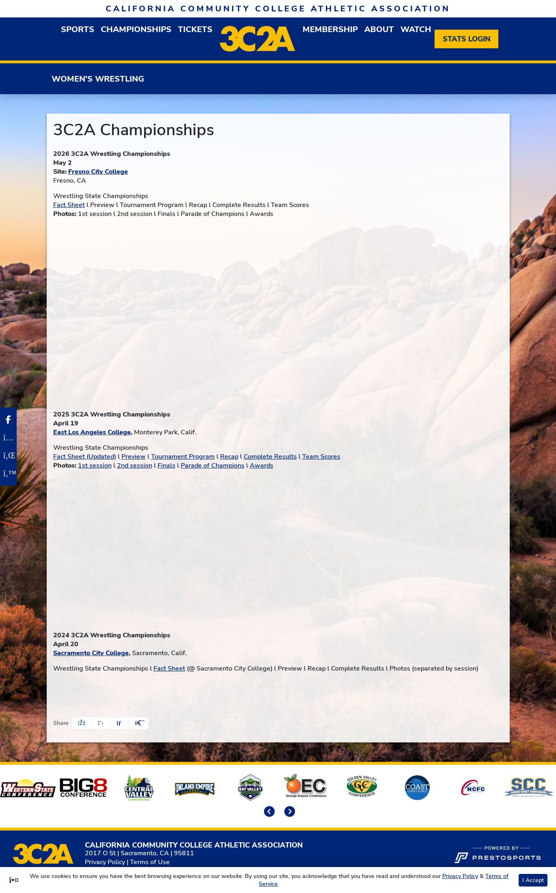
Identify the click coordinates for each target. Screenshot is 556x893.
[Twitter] (8, 473)
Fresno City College (98, 171)
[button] (139, 723)
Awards (261, 465)
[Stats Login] (466, 39)
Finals (166, 465)
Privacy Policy (105, 862)
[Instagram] (8, 437)
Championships (136, 29)
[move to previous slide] (268, 812)
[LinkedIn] (8, 455)
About (379, 29)
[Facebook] (8, 420)
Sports (77, 29)
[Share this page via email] (120, 723)
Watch (415, 29)
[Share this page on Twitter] (100, 723)
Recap (229, 456)
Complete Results (270, 456)
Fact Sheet (69, 205)
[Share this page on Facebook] (81, 723)
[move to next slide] (288, 812)
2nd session (134, 465)
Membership (330, 29)
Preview (133, 456)
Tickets (195, 29)
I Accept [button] (533, 880)
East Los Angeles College (92, 432)
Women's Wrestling (98, 78)
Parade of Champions (212, 465)
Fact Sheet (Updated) (84, 456)
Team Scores (321, 456)
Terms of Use (150, 862)
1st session (95, 465)
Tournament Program (183, 456)
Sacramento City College (91, 653)
